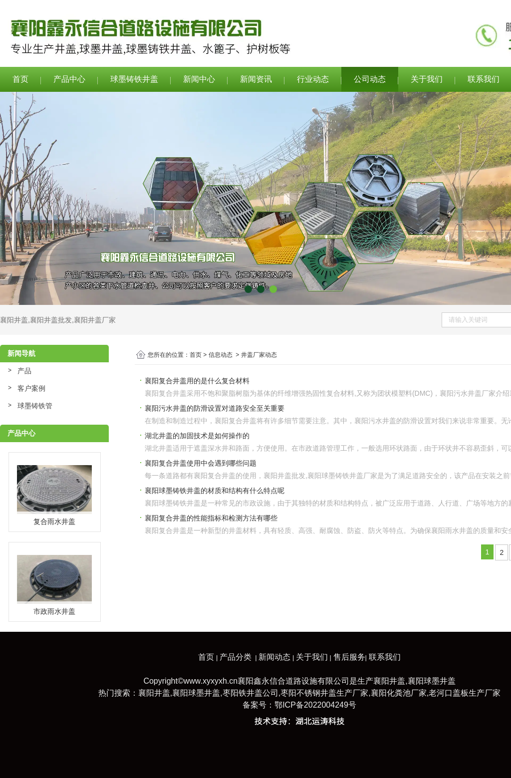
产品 (24, 371)
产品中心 (69, 79)
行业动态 (313, 79)
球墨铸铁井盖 (134, 79)
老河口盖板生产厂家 (465, 693)
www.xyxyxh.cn (211, 681)
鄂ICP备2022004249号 (315, 705)
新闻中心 (199, 79)
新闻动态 (274, 657)
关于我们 (427, 79)
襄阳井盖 (14, 320)
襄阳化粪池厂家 (399, 693)
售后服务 (349, 657)
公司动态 (370, 79)
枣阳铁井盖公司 (250, 693)
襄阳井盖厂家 (95, 320)
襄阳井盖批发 (51, 320)
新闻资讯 (256, 79)
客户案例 (31, 388)
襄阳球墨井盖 (432, 681)
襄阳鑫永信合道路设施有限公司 (293, 681)
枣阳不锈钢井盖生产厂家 (324, 693)
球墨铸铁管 (34, 406)
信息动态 (221, 354)
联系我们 (385, 657)
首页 (20, 79)
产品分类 (236, 657)
